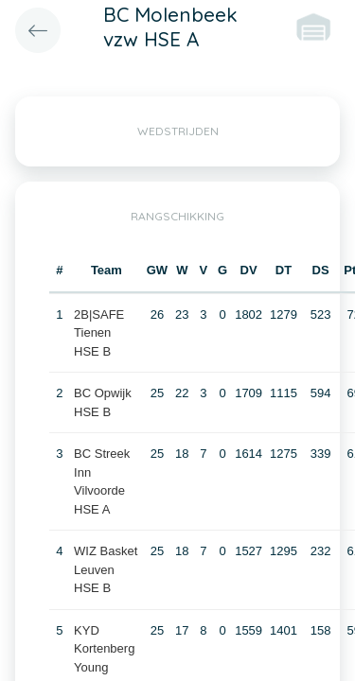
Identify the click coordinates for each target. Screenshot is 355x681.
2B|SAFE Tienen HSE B (99, 332)
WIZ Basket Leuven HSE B (105, 569)
